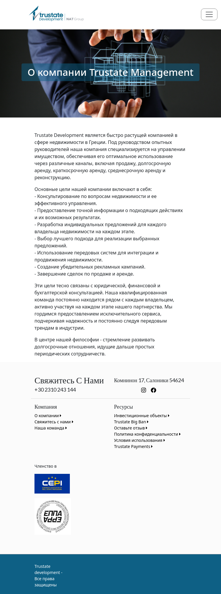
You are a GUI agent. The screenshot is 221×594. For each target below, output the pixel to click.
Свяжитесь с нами (53, 421)
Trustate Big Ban (131, 421)
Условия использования (139, 440)
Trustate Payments (133, 446)
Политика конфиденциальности (147, 434)
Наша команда (50, 428)
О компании (47, 415)
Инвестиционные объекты (141, 415)
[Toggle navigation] (209, 14)
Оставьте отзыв (130, 428)
